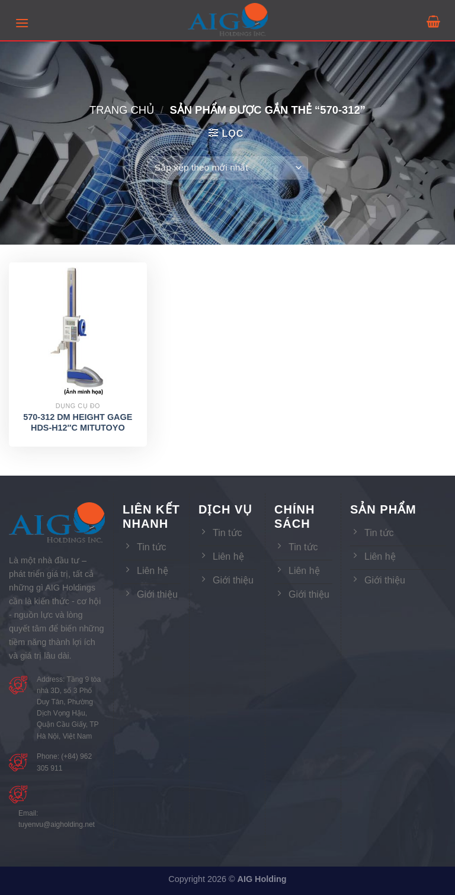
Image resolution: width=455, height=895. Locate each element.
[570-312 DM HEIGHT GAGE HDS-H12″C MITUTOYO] (78, 331)
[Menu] (22, 23)
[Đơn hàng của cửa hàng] (227, 167)
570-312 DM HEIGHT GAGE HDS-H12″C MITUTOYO (77, 422)
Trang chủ (121, 110)
